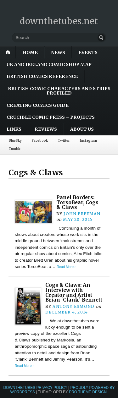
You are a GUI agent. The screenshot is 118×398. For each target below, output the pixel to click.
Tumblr (14, 149)
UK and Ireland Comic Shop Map (49, 64)
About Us (82, 129)
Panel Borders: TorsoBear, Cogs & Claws (77, 202)
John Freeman (82, 213)
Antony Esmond (73, 306)
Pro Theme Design (88, 392)
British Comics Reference (42, 76)
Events (88, 52)
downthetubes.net (59, 21)
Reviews (46, 129)
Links (14, 129)
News (58, 52)
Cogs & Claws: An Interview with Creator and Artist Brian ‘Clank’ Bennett (73, 292)
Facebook (40, 141)
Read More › (66, 267)
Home (30, 52)
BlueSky (15, 141)
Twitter (64, 141)
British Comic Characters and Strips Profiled (59, 91)
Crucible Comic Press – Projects (51, 117)
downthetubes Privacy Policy (35, 387)
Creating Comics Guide (38, 105)
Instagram (88, 141)
